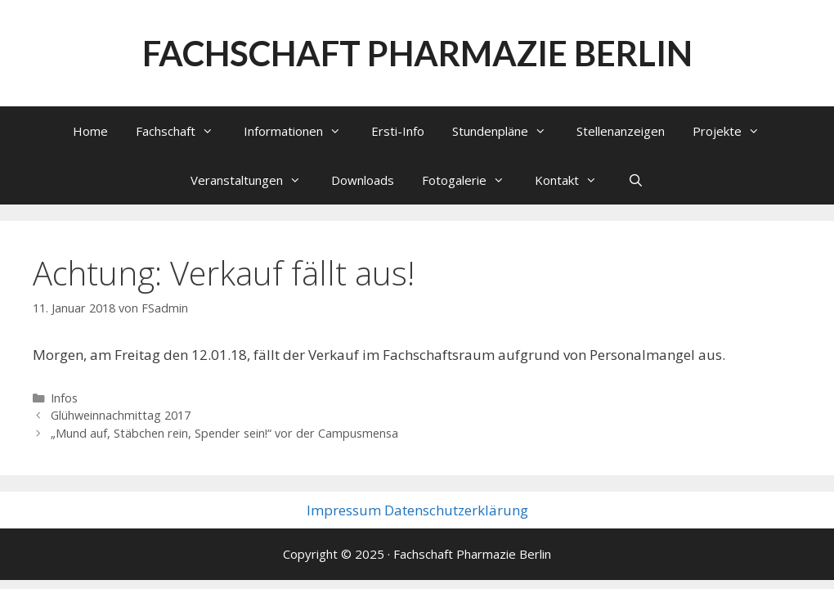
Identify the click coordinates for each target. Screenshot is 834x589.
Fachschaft (183, 130)
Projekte (734, 130)
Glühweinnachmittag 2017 (121, 415)
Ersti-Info (397, 131)
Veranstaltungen (254, 180)
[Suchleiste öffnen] (635, 180)
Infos (64, 398)
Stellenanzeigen (620, 131)
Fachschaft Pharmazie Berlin (417, 53)
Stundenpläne (507, 130)
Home (90, 131)
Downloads (362, 180)
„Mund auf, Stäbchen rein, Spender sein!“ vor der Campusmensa (224, 433)
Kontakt (574, 180)
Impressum (344, 510)
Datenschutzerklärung (456, 510)
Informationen (300, 130)
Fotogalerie (471, 180)
